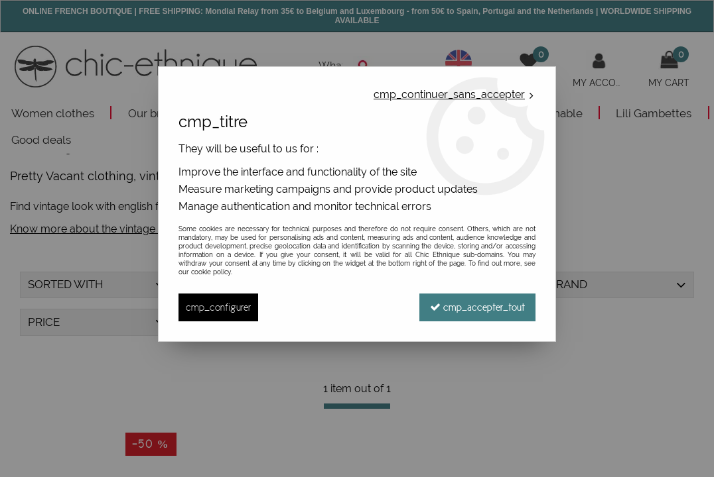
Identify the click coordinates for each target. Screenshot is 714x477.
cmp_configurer (218, 307)
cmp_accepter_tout (477, 307)
